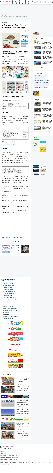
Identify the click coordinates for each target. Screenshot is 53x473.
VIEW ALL (43, 67)
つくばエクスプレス (46, 82)
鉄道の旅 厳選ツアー (7, 314)
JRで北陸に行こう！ (7, 312)
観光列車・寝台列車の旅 (8, 318)
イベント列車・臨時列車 (39, 80)
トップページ (3, 15)
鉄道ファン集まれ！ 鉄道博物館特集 (10, 308)
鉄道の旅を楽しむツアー (8, 295)
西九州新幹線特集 (6, 301)
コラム (22, 2)
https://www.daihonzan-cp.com (9, 144)
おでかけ (40, 87)
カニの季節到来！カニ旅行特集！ (9, 304)
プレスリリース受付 (29, 462)
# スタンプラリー (8, 237)
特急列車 (47, 85)
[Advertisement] (26, 9)
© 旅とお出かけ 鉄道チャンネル (4, 464)
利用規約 (1, 462)
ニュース (10, 15)
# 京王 (17, 237)
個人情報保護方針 (13, 462)
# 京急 (14, 237)
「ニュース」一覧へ (15, 241)
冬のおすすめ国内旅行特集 (8, 285)
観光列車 (45, 87)
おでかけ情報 (16, 2)
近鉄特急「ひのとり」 (7, 287)
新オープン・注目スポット (39, 85)
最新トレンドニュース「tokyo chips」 (8, 453)
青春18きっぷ (40, 75)
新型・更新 (47, 80)
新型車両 (36, 87)
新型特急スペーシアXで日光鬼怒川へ (10, 316)
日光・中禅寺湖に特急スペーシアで (10, 297)
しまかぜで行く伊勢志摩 (8, 283)
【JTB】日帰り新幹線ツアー (9, 293)
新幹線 (36, 75)
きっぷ (46, 75)
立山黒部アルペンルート (8, 289)
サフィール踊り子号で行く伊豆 (9, 291)
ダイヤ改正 (42, 78)
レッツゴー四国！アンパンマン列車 (10, 299)
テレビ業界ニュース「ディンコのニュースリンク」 (10, 455)
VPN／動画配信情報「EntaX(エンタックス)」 (9, 459)
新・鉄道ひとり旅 (38, 82)
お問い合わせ (21, 462)
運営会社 (6, 462)
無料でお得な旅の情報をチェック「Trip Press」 (9, 457)
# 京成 (21, 237)
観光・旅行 (37, 78)
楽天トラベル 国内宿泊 (8, 306)
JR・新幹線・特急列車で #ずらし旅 (10, 310)
